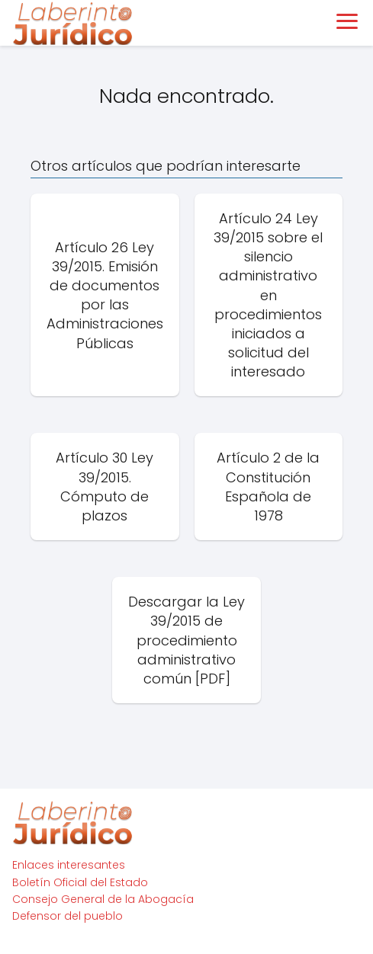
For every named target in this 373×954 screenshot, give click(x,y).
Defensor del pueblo (67, 916)
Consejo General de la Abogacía (103, 899)
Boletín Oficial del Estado (80, 882)
